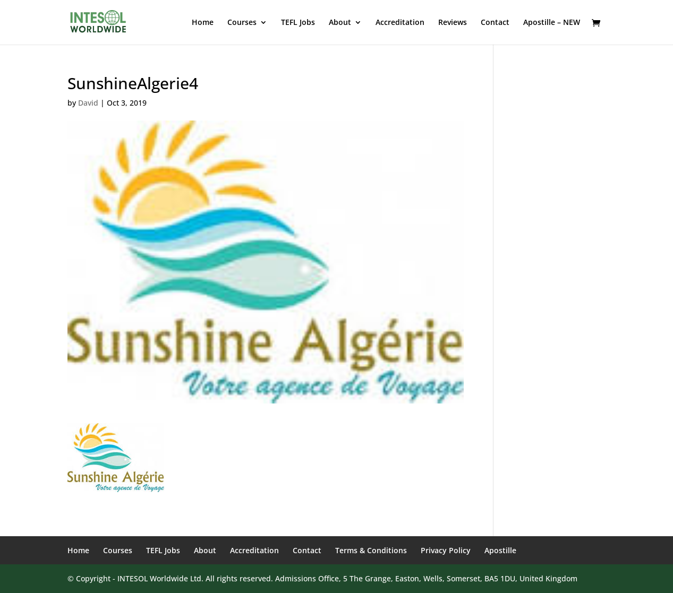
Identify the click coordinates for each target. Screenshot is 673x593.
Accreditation (400, 23)
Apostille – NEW (551, 23)
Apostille (500, 550)
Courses (242, 23)
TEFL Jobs (298, 23)
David (88, 103)
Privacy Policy (446, 550)
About (340, 23)
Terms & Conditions (371, 550)
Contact (495, 23)
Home (203, 23)
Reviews (452, 23)
